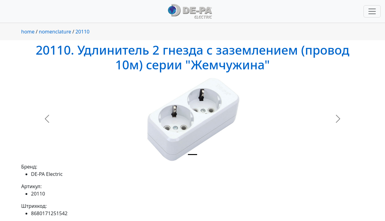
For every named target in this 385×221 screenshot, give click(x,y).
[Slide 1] (192, 154)
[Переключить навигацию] (372, 11)
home (28, 31)
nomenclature (55, 31)
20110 (83, 31)
